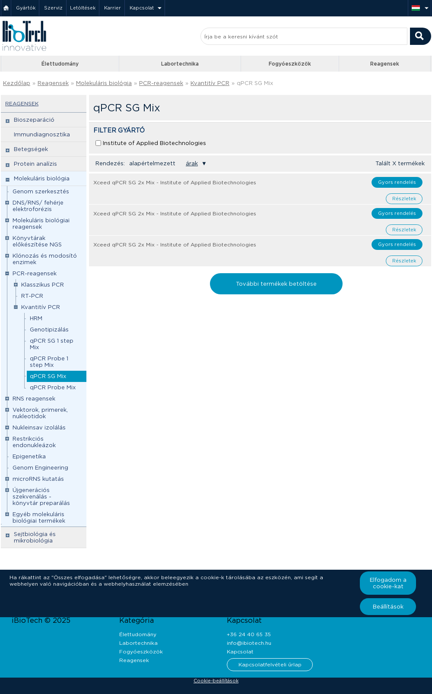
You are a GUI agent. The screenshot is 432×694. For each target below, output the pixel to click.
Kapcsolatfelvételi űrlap (270, 664)
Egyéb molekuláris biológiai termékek (39, 517)
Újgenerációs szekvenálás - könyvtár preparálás (41, 496)
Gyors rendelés (397, 182)
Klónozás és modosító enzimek (45, 258)
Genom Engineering (40, 467)
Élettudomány (60, 63)
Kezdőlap (16, 83)
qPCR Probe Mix (53, 387)
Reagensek (384, 63)
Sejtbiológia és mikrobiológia (35, 537)
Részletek (404, 199)
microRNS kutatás (38, 479)
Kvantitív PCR (210, 83)
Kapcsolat (142, 8)
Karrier (112, 8)
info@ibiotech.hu (249, 643)
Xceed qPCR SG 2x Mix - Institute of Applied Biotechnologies (174, 182)
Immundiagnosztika (42, 134)
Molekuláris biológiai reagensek (41, 223)
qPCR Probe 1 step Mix (49, 361)
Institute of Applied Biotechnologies (154, 143)
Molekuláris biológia (104, 83)
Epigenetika (29, 456)
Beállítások (388, 606)
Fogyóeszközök (290, 63)
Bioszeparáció (34, 120)
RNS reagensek (34, 398)
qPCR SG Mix (255, 83)
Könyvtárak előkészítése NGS (37, 241)
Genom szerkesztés (41, 191)
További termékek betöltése (276, 284)
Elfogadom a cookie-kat (388, 583)
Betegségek (31, 149)
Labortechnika (180, 63)
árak (192, 163)
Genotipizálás (49, 329)
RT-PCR (32, 296)
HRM (36, 318)
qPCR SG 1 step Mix (51, 344)
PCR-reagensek (161, 83)
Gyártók (25, 8)
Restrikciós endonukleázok (34, 441)
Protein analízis (35, 164)
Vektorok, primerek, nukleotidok (40, 413)
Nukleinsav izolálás (39, 427)
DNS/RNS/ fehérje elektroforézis (38, 205)
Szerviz (53, 8)
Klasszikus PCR (42, 284)
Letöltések (82, 8)
